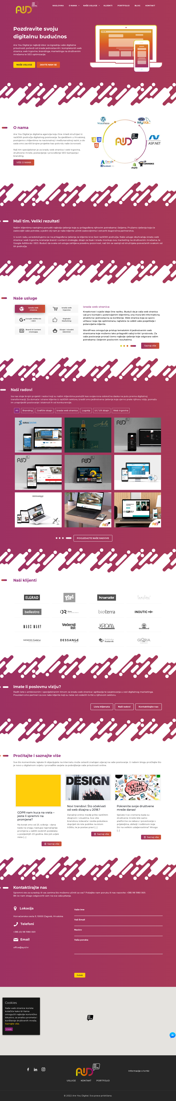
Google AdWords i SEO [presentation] (30, 320)
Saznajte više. (12, 1023)
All (16, 410)
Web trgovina (120, 410)
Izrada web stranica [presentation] (28, 309)
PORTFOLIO (103, 1080)
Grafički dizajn (44, 410)
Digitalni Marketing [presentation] (61, 320)
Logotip (86, 410)
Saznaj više (53, 844)
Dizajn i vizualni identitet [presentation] (63, 330)
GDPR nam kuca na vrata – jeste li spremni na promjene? (35, 816)
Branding (27, 410)
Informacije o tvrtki (138, 1071)
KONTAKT (86, 1080)
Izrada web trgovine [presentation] (62, 309)
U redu (9, 1029)
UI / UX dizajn (101, 410)
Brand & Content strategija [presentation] (30, 330)
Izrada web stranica (67, 410)
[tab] (30, 308)
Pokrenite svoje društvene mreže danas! (135, 808)
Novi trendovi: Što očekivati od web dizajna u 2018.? (86, 808)
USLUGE (71, 1080)
